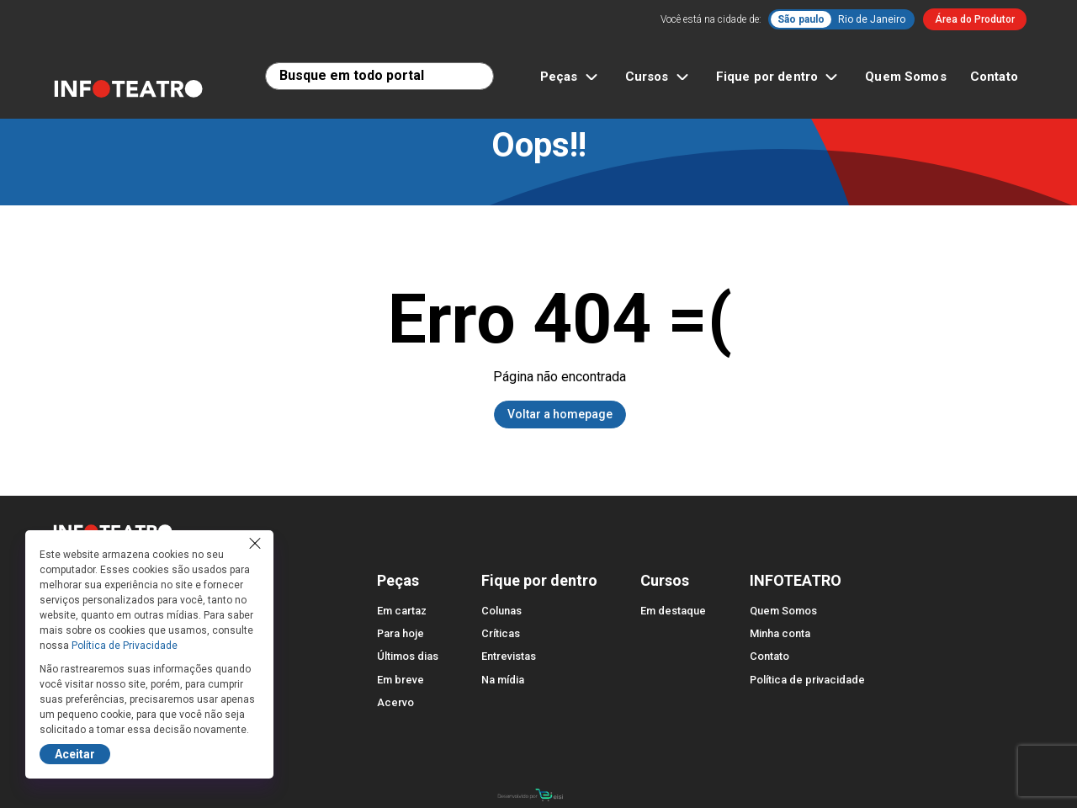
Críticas (500, 633)
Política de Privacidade (125, 645)
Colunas (501, 610)
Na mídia (502, 679)
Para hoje (400, 633)
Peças (571, 76)
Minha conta (780, 633)
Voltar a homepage (560, 414)
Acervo (395, 702)
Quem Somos (906, 76)
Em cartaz (402, 610)
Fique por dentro (778, 76)
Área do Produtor (975, 19)
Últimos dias (407, 656)
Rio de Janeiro (871, 19)
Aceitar (75, 754)
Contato (994, 76)
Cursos (658, 76)
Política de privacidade (807, 679)
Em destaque (673, 610)
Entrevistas (508, 656)
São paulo (801, 19)
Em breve (400, 679)
